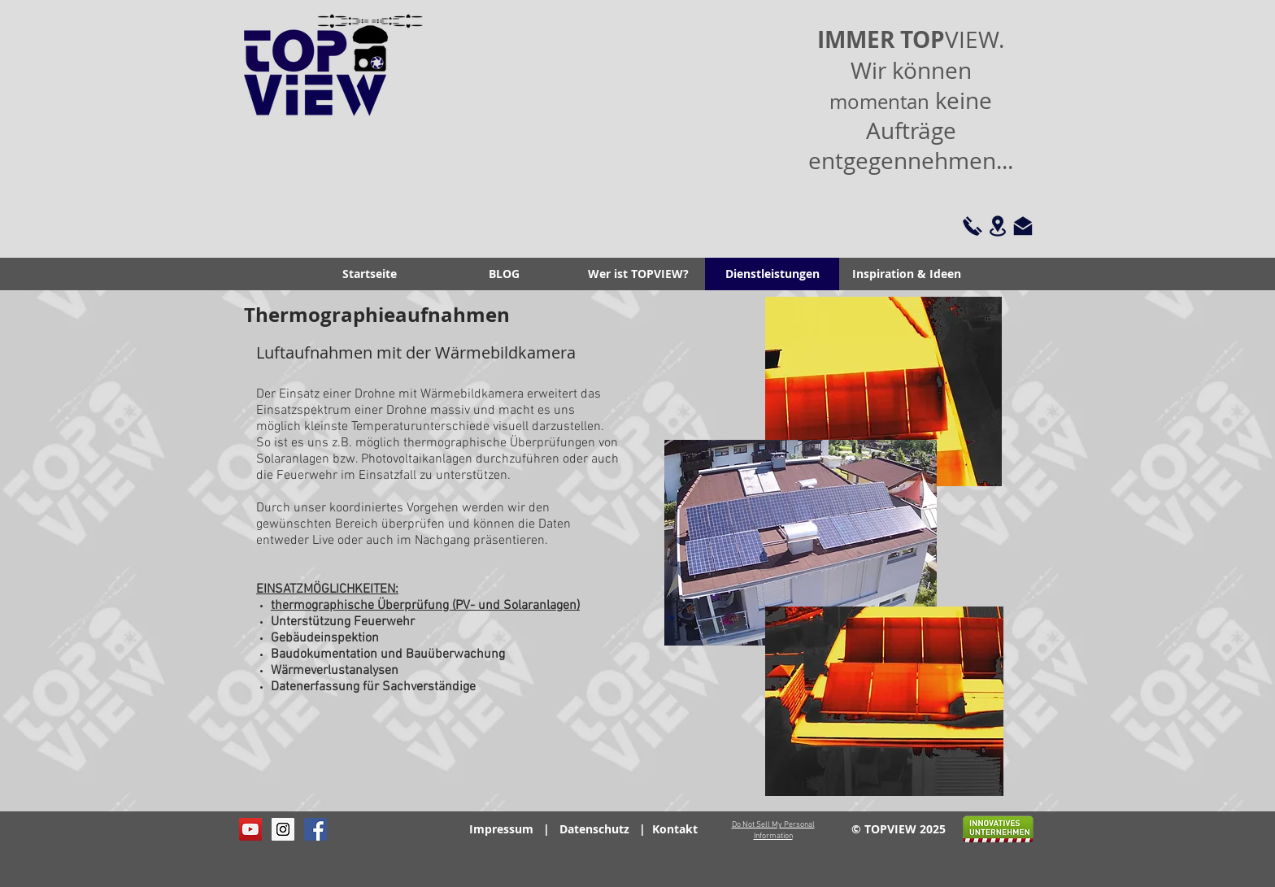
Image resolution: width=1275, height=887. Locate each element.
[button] (638, 274)
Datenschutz (594, 829)
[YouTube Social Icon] (250, 829)
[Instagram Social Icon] (283, 829)
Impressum (501, 829)
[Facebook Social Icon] (315, 829)
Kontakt (675, 829)
